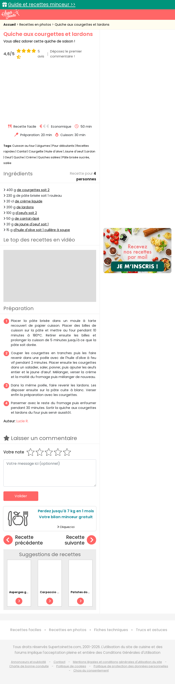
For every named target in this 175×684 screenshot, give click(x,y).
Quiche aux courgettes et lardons (82, 24)
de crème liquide (28, 201)
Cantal (22, 151)
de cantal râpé (27, 218)
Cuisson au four (23, 146)
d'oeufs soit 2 (26, 212)
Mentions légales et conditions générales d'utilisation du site (117, 662)
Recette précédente (23, 540)
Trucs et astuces (151, 629)
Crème (31, 157)
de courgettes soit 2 (33, 190)
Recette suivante (80, 540)
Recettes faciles (25, 629)
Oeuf (8, 157)
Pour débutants (63, 146)
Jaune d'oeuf (73, 151)
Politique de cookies (71, 666)
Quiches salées (49, 157)
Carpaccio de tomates (57, 592)
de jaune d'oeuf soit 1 (31, 224)
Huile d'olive (53, 151)
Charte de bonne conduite (29, 666)
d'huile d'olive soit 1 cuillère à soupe (41, 230)
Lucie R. (22, 421)
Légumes (43, 146)
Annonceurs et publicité (28, 662)
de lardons (25, 207)
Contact (59, 662)
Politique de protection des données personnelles (131, 666)
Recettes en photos (35, 24)
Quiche (19, 157)
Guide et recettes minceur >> (41, 4)
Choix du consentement (91, 670)
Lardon (90, 151)
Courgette (36, 151)
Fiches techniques (111, 629)
